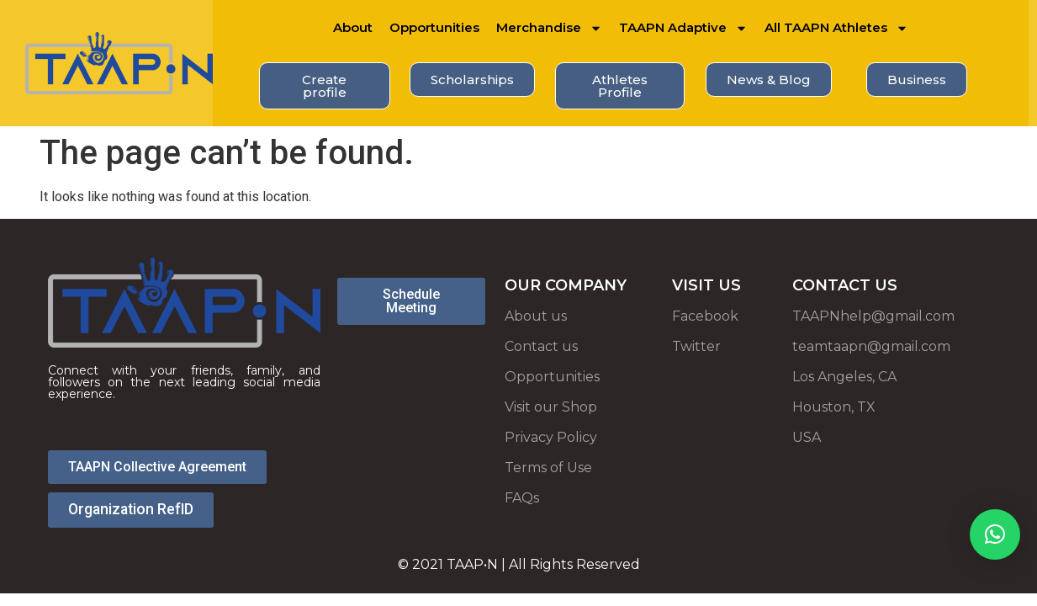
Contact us (541, 346)
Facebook (705, 316)
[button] (995, 534)
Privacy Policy (551, 437)
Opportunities (434, 27)
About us (536, 316)
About (353, 27)
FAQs (522, 498)
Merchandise (549, 28)
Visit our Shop (551, 407)
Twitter (696, 346)
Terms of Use (548, 468)
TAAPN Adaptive (683, 28)
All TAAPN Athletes (836, 28)
